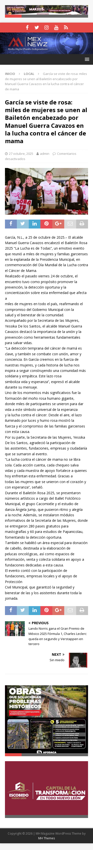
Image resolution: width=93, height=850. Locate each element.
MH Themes (46, 845)
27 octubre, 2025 (21, 154)
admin (44, 154)
